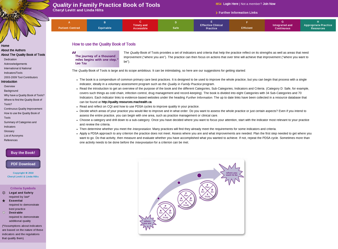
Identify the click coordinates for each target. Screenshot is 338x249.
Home (5, 45)
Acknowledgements (15, 64)
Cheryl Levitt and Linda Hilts (78, 10)
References (11, 140)
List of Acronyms (13, 135)
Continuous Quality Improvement (23, 109)
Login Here (230, 4)
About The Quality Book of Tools (23, 54)
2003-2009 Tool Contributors (21, 77)
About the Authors (13, 50)
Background (11, 91)
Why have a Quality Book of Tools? (24, 95)
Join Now (269, 4)
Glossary (9, 131)
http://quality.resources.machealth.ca (127, 102)
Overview (9, 86)
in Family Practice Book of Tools (106, 5)
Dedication (10, 59)
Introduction (9, 81)
